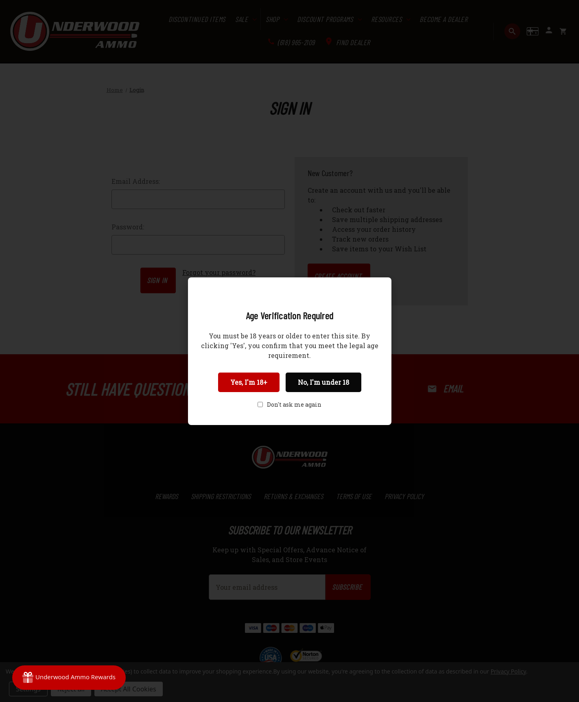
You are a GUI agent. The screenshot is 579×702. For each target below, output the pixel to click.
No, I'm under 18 (323, 382)
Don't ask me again (294, 404)
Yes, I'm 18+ (248, 382)
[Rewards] (69, 677)
